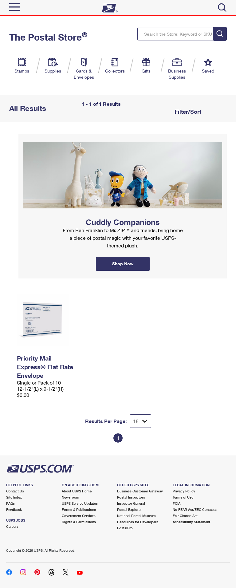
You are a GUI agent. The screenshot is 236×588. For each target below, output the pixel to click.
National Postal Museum (136, 516)
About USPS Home (77, 491)
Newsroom (70, 497)
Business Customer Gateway (140, 491)
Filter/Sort (187, 111)
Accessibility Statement (191, 522)
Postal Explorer (129, 509)
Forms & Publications (79, 509)
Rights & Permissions (79, 522)
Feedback (14, 509)
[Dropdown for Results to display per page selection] (140, 421)
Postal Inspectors (131, 497)
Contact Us (15, 491)
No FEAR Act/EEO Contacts (195, 509)
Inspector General (131, 503)
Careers (12, 526)
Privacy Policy (184, 491)
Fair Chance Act (185, 516)
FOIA (176, 503)
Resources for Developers (137, 522)
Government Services (79, 516)
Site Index (14, 497)
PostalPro (125, 528)
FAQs (10, 503)
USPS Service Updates (80, 503)
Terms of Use (183, 497)
